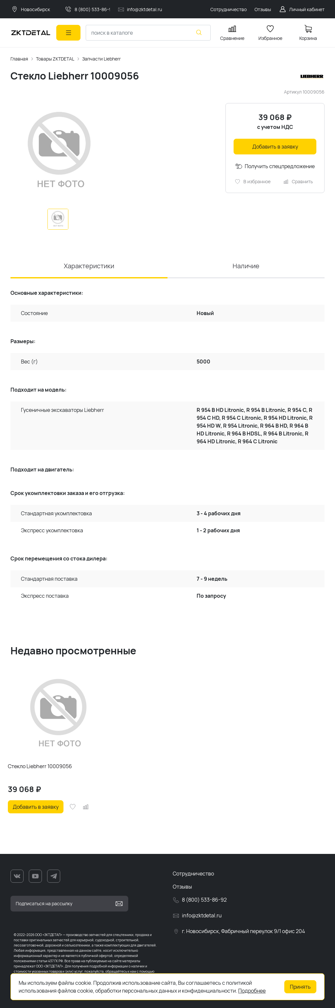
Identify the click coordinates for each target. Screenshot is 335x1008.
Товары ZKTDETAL (55, 59)
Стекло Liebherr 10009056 (40, 766)
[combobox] (148, 33)
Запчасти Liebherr (101, 59)
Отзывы (182, 886)
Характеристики (89, 265)
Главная (19, 59)
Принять (300, 986)
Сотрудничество (193, 873)
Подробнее (252, 990)
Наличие (246, 265)
